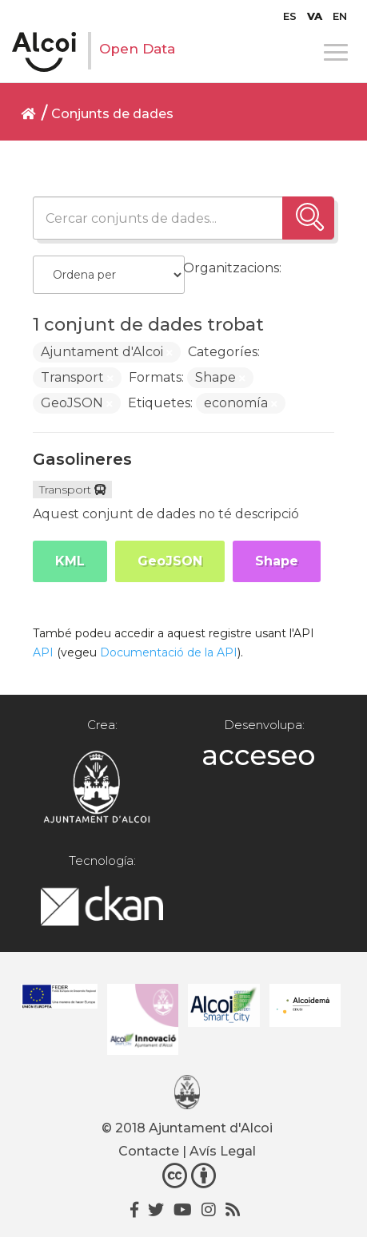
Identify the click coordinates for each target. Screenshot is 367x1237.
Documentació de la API (168, 652)
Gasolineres (82, 459)
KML (70, 561)
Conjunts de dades (112, 113)
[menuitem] (290, 16)
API (43, 652)
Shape (276, 561)
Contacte (148, 1151)
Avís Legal (222, 1151)
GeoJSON (170, 561)
